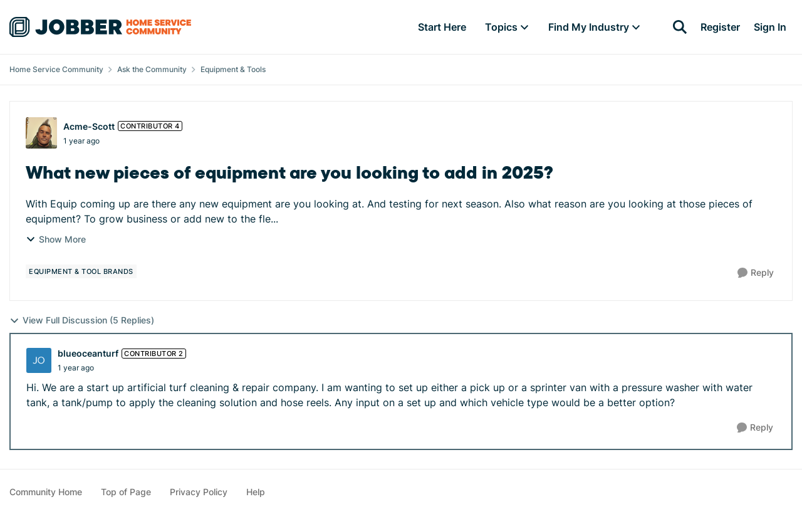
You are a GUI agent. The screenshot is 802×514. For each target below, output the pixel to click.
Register (720, 27)
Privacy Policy (198, 491)
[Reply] (755, 273)
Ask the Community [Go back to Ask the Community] (152, 69)
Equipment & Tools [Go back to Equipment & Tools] (233, 69)
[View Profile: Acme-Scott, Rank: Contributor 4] (41, 133)
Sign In (770, 27)
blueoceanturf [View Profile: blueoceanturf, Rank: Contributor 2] (88, 353)
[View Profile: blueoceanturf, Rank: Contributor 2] (38, 360)
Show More (56, 239)
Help (255, 491)
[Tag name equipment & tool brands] (81, 271)
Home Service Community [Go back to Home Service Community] (56, 69)
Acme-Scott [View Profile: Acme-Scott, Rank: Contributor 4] (89, 126)
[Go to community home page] (100, 27)
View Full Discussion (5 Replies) (81, 320)
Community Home (45, 491)
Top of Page (126, 491)
